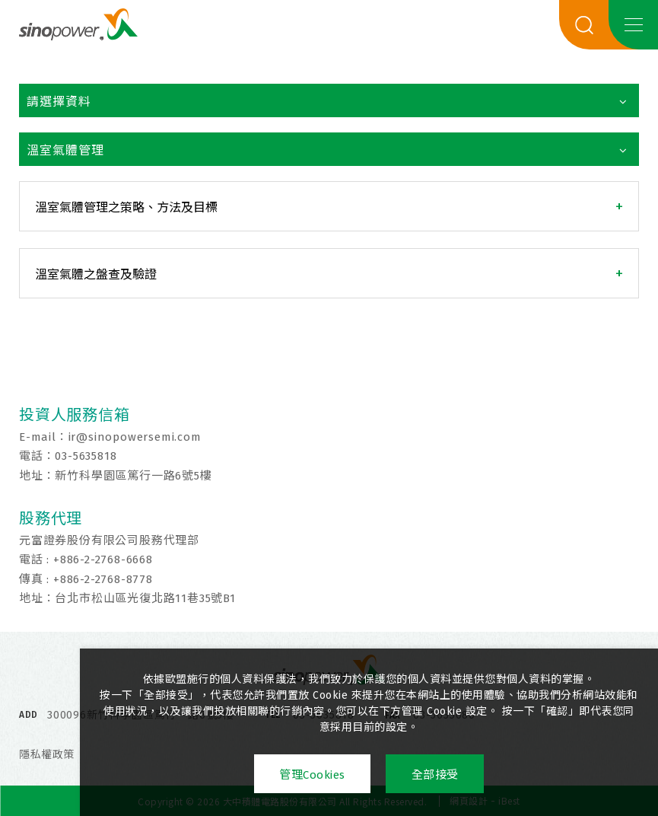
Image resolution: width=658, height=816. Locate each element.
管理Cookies (311, 775)
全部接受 (435, 775)
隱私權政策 (47, 754)
